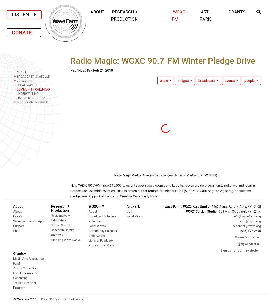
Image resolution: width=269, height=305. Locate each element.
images (184, 81)
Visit (129, 211)
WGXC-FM (183, 15)
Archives (57, 235)
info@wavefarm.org (247, 216)
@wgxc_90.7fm (248, 244)
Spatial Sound (60, 225)
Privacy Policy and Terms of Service (62, 299)
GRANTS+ (238, 11)
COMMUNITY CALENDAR (32, 89)
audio (164, 81)
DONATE (24, 33)
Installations (135, 216)
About (17, 211)
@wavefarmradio (247, 237)
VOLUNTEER (23, 81)
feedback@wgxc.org (247, 226)
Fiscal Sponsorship (26, 273)
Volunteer (95, 221)
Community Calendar (103, 231)
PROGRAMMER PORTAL (31, 102)
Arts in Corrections (26, 268)
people (250, 81)
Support (18, 226)
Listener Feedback (101, 240)
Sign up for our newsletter (239, 250)
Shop (16, 231)
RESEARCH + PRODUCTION (133, 15)
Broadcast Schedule (102, 216)
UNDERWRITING (26, 94)
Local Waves (97, 226)
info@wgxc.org (250, 221)
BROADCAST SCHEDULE (32, 77)
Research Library (62, 230)
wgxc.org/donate (232, 191)
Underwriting (97, 236)
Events (17, 216)
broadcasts (207, 81)
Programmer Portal (102, 245)
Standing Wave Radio (65, 240)
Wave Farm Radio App (28, 221)
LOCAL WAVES (25, 85)
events (230, 81)
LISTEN (24, 14)
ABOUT (97, 11)
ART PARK (211, 15)
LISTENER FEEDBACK (29, 98)
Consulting (20, 278)
